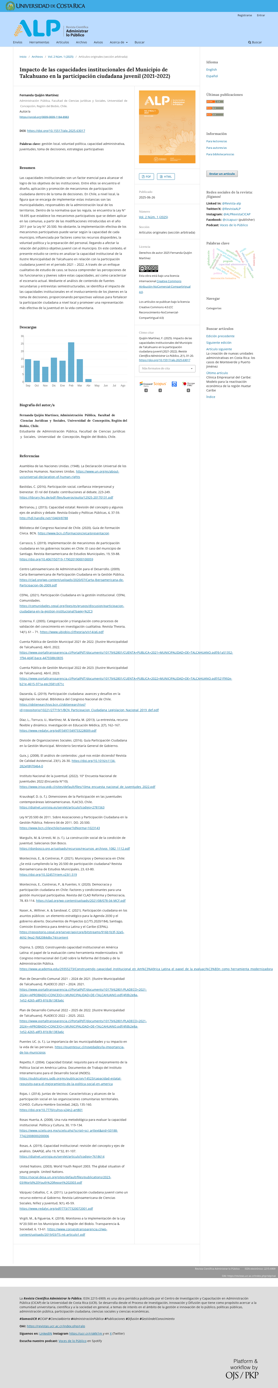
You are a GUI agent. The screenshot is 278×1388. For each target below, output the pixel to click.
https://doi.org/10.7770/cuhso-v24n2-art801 (51, 1110)
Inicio (23, 57)
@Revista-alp (231, 203)
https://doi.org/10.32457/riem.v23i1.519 (48, 874)
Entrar (261, 15)
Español (212, 76)
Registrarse (245, 15)
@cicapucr (230, 220)
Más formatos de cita (156, 368)
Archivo (81, 42)
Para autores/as (216, 148)
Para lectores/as (216, 141)
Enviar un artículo (222, 174)
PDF (148, 176)
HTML (167, 176)
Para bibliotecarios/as (220, 154)
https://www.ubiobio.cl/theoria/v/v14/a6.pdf (72, 632)
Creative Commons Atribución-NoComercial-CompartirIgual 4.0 (164, 286)
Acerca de (117, 42)
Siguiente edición (219, 342)
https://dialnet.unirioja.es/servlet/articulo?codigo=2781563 (62, 807)
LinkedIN (45, 1333)
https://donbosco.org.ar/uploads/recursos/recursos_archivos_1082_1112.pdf (75, 848)
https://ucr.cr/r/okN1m (86, 1333)
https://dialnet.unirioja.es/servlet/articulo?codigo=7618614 (62, 1156)
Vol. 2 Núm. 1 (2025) (60, 57)
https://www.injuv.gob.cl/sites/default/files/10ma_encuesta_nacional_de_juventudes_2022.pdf (87, 787)
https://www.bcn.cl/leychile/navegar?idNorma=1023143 (60, 828)
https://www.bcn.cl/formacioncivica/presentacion (73, 533)
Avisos (98, 42)
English (211, 69)
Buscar (140, 42)
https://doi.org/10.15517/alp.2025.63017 (56, 131)
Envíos (17, 42)
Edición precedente (220, 336)
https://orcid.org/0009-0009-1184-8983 (44, 117)
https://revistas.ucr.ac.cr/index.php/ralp (56, 1326)
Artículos (62, 42)
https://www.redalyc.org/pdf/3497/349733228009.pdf (58, 730)
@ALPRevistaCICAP (236, 214)
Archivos (37, 57)
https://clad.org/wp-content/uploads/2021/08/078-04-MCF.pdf (81, 901)
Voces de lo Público (234, 225)
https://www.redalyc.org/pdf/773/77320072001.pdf (56, 1208)
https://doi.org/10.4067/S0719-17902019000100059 (56, 559)
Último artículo (217, 373)
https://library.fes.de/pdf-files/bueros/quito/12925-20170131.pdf (66, 497)
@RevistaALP (231, 209)
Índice (210, 397)
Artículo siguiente (219, 349)
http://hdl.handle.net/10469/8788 (44, 518)
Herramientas (39, 42)
